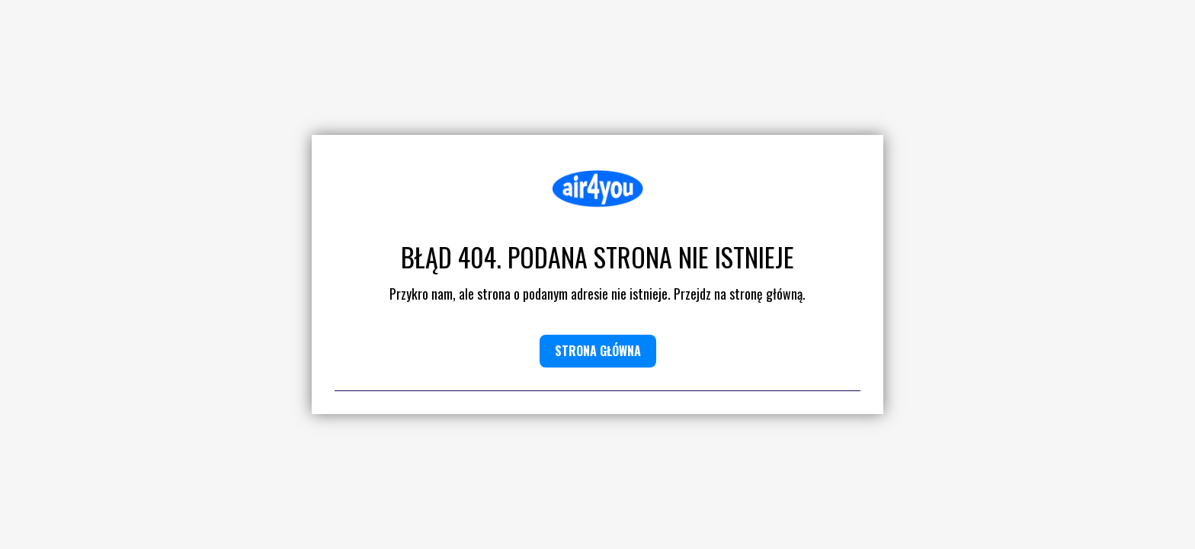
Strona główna (598, 351)
